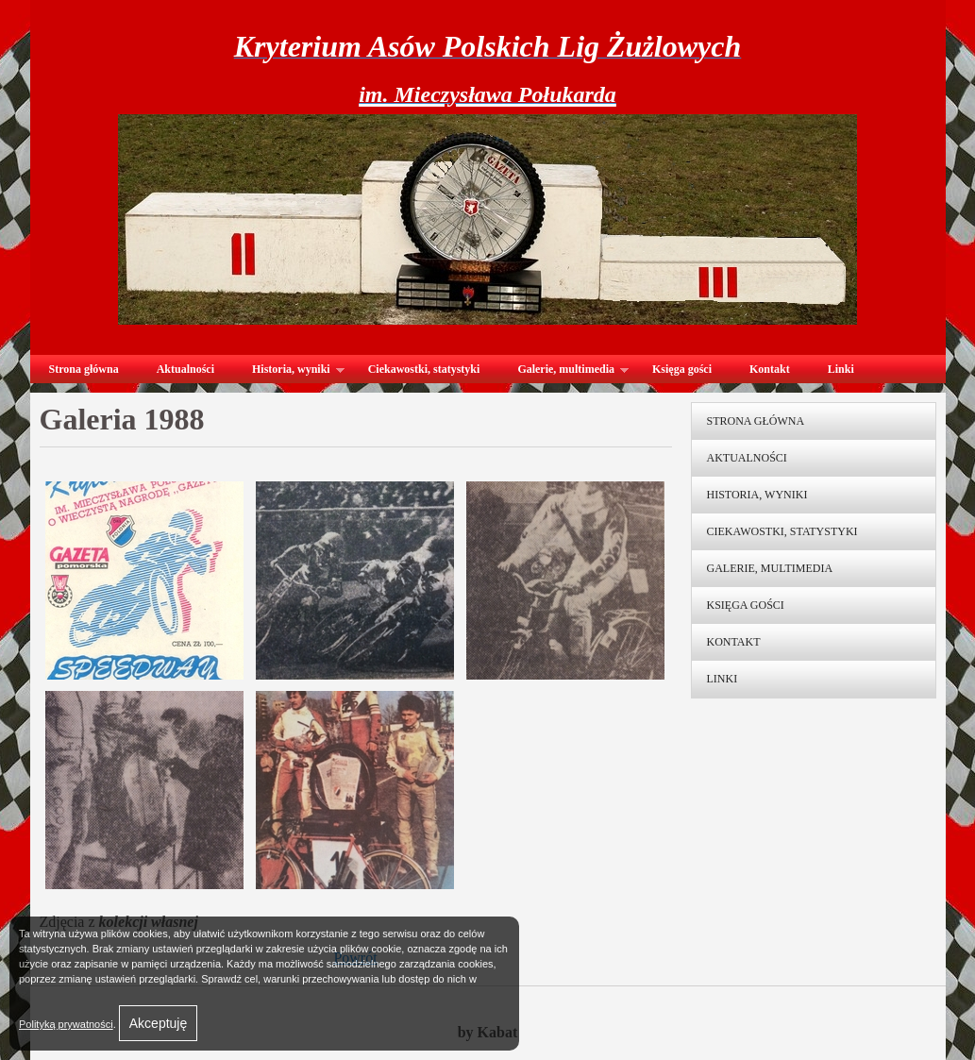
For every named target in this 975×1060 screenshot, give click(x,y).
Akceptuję (158, 1023)
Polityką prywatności (66, 1024)
